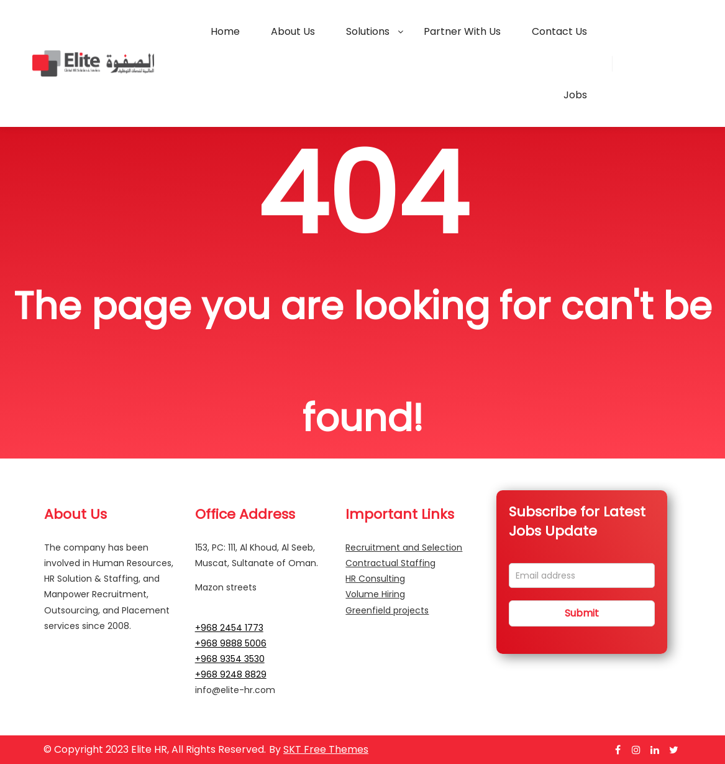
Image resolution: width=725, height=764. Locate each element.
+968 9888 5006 (231, 643)
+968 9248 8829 (231, 674)
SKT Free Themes (325, 749)
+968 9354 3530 (230, 659)
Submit (582, 613)
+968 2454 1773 (229, 628)
